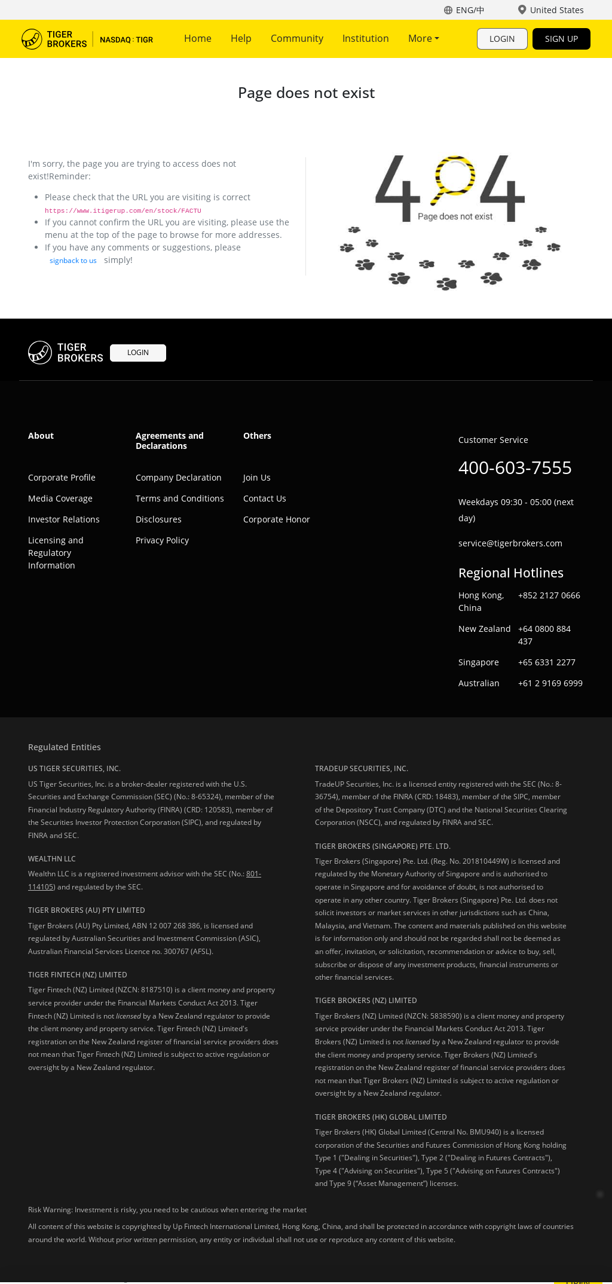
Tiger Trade (87, 39)
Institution (365, 38)
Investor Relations (64, 519)
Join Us (257, 477)
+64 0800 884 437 (544, 635)
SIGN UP (561, 38)
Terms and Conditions (180, 498)
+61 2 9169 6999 (550, 683)
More (423, 38)
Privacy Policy (162, 540)
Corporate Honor (276, 519)
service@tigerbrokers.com (510, 543)
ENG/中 (470, 10)
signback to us (73, 260)
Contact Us (264, 498)
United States (557, 10)
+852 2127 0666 (549, 595)
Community (297, 38)
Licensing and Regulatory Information (56, 552)
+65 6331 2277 (547, 662)
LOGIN (502, 38)
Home (198, 38)
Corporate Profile (62, 477)
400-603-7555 (515, 467)
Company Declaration (179, 477)
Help (241, 38)
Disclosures (159, 519)
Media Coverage (60, 498)
